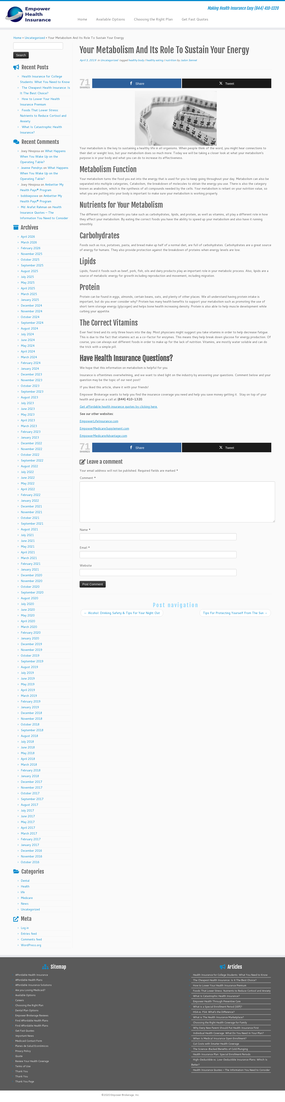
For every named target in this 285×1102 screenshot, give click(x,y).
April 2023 (28, 420)
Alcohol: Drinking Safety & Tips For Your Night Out (122, 613)
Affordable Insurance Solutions (33, 985)
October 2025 (30, 260)
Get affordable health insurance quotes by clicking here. (119, 406)
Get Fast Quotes (195, 19)
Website (86, 565)
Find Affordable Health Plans (31, 1020)
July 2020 (27, 604)
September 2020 (32, 592)
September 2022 (32, 460)
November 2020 (31, 581)
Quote (19, 1056)
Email (85, 547)
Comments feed (31, 939)
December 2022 (31, 443)
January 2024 (30, 369)
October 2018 (30, 724)
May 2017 (27, 822)
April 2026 (28, 237)
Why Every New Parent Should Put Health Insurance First (226, 1028)
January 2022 (30, 501)
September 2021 (32, 524)
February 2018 (30, 770)
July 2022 (27, 472)
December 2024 (31, 305)
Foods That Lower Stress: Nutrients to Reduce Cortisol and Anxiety (43, 115)
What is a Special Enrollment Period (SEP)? (217, 1006)
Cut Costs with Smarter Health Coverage (216, 1043)
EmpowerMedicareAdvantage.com (103, 435)
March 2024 (29, 357)
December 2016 (31, 851)
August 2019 (29, 667)
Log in (25, 928)
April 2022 (28, 489)
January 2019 (30, 707)
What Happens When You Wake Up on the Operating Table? (43, 156)
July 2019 (27, 673)
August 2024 (29, 328)
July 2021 (27, 535)
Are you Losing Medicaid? (30, 990)
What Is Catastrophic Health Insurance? (216, 996)
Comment (88, 478)
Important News (24, 1036)
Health (25, 886)
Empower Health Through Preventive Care (217, 1001)
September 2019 (32, 661)
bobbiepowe (29, 196)
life (23, 892)
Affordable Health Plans (28, 980)
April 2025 (28, 288)
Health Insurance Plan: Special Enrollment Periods (222, 1054)
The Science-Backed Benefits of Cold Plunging (220, 1049)
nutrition (171, 60)
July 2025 (27, 277)
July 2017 (27, 810)
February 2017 (30, 839)
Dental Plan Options (26, 1010)
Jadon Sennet (188, 60)
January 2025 (30, 300)
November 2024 (31, 311)
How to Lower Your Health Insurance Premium (219, 985)
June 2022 (28, 478)
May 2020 (27, 615)
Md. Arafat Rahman (34, 207)
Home (82, 19)
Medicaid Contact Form (28, 1041)
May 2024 (27, 346)
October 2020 (30, 587)
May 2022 (27, 483)
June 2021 (28, 541)
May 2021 (27, 546)
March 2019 (29, 696)
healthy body (136, 60)
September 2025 (32, 265)
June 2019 (28, 678)
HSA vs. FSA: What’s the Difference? (214, 1012)
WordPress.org (31, 945)
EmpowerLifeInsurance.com (99, 421)
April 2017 (28, 828)
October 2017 (30, 793)
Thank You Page (24, 1081)
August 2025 (29, 271)
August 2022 (29, 466)
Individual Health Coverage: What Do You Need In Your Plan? (228, 1033)
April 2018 (28, 759)
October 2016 (30, 862)
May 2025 (27, 282)
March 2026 (29, 242)
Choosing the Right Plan (153, 19)
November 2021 (31, 512)
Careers (19, 1000)
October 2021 (30, 518)
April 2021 (28, 552)
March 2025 (29, 294)
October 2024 (30, 317)
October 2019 (30, 655)
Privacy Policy (23, 1051)
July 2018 (27, 742)
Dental (25, 881)
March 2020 (29, 627)
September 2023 (32, 392)
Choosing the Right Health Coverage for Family (220, 1022)
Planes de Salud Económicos (31, 1046)
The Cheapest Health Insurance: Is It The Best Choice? (224, 980)
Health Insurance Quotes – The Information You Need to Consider (44, 212)
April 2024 (28, 351)
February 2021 (30, 564)
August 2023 (29, 397)
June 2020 (28, 610)
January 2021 (30, 569)
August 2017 (29, 805)
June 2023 (28, 409)
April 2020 (28, 621)
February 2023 (30, 432)
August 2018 (29, 736)
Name (85, 529)
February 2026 (30, 248)
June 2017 (28, 816)
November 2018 (31, 719)
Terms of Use (23, 1066)
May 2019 (27, 684)
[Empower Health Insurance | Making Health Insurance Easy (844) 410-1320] (33, 14)
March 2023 (29, 426)
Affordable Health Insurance (31, 975)
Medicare (27, 898)
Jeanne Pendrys (31, 168)
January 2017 (30, 845)
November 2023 (31, 380)
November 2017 (31, 787)
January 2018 (30, 776)
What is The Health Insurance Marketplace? (218, 1017)
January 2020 (30, 638)
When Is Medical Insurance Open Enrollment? (220, 1038)
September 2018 (32, 730)
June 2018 (28, 747)
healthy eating (155, 60)
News (25, 904)
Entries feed (29, 934)
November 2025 (31, 254)
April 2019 (28, 690)
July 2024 (27, 334)
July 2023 (27, 403)
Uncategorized (35, 38)
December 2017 (31, 782)
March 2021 (29, 558)
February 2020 (30, 633)
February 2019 (30, 701)
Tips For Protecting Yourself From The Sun (235, 613)
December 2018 (31, 713)
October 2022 (30, 455)
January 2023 (30, 437)
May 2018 (27, 753)
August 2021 (29, 529)
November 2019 (31, 650)
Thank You (21, 1071)
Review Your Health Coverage (32, 1061)
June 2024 (28, 340)
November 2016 (31, 856)
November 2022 (31, 449)
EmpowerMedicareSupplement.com (104, 428)
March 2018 (29, 765)
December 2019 (31, 644)
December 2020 (31, 575)
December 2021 (31, 506)
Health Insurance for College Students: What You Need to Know (230, 975)
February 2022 (30, 495)
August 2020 (29, 598)
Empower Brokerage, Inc (125, 1095)
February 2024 (30, 363)
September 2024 (32, 323)
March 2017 (29, 833)
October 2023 (30, 386)
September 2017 (32, 799)
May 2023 (27, 414)
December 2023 (31, 374)
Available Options (110, 19)
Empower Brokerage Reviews (31, 1015)
